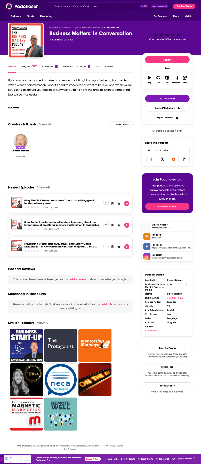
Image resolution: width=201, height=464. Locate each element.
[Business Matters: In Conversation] (26, 40)
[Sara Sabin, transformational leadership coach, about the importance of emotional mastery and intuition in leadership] (16, 224)
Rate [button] (167, 68)
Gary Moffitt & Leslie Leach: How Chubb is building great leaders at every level (59, 202)
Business (57, 39)
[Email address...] (167, 150)
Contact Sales (184, 6)
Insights (29, 66)
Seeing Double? (167, 386)
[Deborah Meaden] (20, 141)
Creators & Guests (22, 124)
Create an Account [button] (167, 206)
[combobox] (107, 6)
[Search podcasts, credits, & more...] (96, 6)
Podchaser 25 (162, 459)
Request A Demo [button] (93, 459)
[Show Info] (186, 284)
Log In (188, 16)
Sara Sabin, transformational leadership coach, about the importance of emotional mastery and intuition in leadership (61, 223)
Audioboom (111, 27)
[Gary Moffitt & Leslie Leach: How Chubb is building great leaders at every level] (16, 202)
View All (45, 124)
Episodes (50, 66)
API (173, 459)
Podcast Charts (145, 459)
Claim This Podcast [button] (167, 348)
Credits (83, 66)
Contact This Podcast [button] (167, 108)
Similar (108, 66)
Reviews (68, 66)
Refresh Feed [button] (167, 367)
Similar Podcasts (21, 323)
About (12, 66)
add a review (78, 279)
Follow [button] (167, 59)
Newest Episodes (21, 187)
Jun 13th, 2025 (175, 298)
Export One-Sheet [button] (167, 117)
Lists (97, 66)
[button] (16, 17)
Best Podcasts (128, 459)
